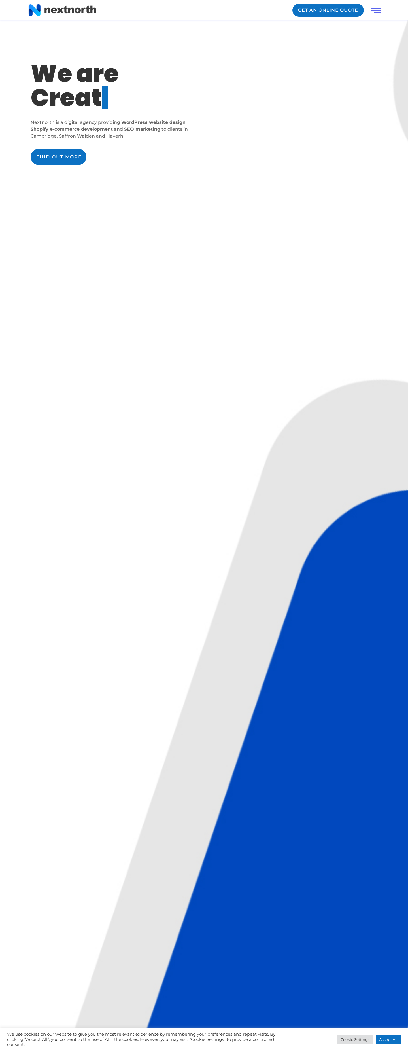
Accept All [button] (388, 1039)
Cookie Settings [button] (355, 1039)
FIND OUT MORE (59, 157)
